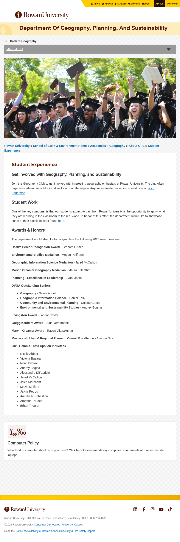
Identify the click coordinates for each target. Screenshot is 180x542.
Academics (98, 146)
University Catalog (72, 524)
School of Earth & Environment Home (60, 146)
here (61, 221)
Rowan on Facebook (144, 510)
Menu (7, 15)
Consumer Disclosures (47, 524)
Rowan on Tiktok (169, 510)
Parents (119, 4)
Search (172, 17)
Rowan (172, 3)
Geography (117, 146)
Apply (158, 3)
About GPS (136, 146)
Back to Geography (23, 41)
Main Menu (14, 49)
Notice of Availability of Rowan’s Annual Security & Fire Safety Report (55, 531)
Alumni (105, 4)
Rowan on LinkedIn (135, 510)
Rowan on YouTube (161, 510)
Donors (133, 4)
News (93, 4)
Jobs (145, 4)
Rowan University (52, 15)
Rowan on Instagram (152, 510)
